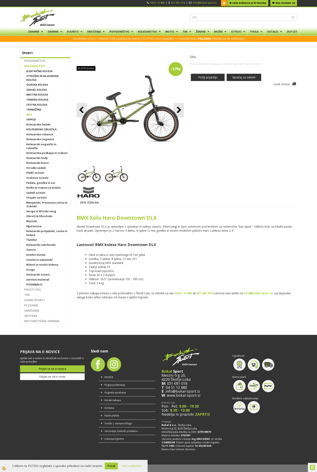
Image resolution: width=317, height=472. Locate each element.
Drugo (30, 269)
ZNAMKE (33, 31)
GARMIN (53, 31)
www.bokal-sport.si (183, 395)
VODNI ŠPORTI (34, 300)
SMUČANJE (94, 31)
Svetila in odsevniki (39, 260)
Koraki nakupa (113, 400)
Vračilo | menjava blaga (118, 423)
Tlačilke (31, 240)
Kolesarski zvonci (38, 274)
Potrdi (111, 466)
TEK (185, 31)
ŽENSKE (201, 31)
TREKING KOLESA (37, 99)
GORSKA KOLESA (37, 84)
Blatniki (31, 221)
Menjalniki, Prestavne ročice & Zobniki (46, 204)
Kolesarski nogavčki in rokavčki (41, 146)
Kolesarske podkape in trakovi (47, 153)
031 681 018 (178, 2)
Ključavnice (33, 226)
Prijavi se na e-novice (52, 369)
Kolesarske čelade (38, 124)
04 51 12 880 (157, 2)
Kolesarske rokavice (39, 134)
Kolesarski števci (37, 163)
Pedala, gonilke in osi (40, 183)
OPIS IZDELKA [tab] (89, 202)
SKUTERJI (30, 316)
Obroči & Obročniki (39, 216)
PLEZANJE (31, 305)
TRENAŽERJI (33, 109)
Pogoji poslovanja (115, 385)
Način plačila (112, 415)
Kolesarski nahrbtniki (41, 245)
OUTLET (292, 31)
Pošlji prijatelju (207, 77)
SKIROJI (31, 119)
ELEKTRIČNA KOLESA (39, 71)
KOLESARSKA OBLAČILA (41, 129)
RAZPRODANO (86, 68)
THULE (254, 31)
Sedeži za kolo (35, 192)
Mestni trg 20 (173, 375)
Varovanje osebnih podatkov (121, 431)
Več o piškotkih (132, 466)
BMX (29, 114)
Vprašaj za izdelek (244, 77)
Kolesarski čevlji (37, 158)
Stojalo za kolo (36, 197)
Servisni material (37, 279)
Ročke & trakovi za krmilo (43, 187)
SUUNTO (73, 31)
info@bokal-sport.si (205, 2)
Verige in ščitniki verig (41, 211)
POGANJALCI (34, 284)
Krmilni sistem (35, 254)
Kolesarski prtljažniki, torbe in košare (46, 233)
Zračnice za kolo (37, 178)
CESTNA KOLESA (36, 104)
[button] (178, 110)
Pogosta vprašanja (115, 392)
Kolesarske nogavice (40, 139)
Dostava (109, 408)
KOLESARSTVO (147, 31)
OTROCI (236, 31)
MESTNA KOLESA (37, 94)
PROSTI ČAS (32, 289)
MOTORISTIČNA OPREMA (41, 321)
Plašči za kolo (35, 173)
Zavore (31, 249)
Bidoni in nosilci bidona (42, 264)
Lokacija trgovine (114, 438)
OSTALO (272, 31)
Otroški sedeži (36, 168)
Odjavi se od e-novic (52, 376)
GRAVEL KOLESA (36, 89)
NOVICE (109, 377)
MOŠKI (218, 31)
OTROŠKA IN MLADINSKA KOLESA (42, 78)
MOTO (169, 31)
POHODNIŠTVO (119, 31)
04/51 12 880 (183, 293)
